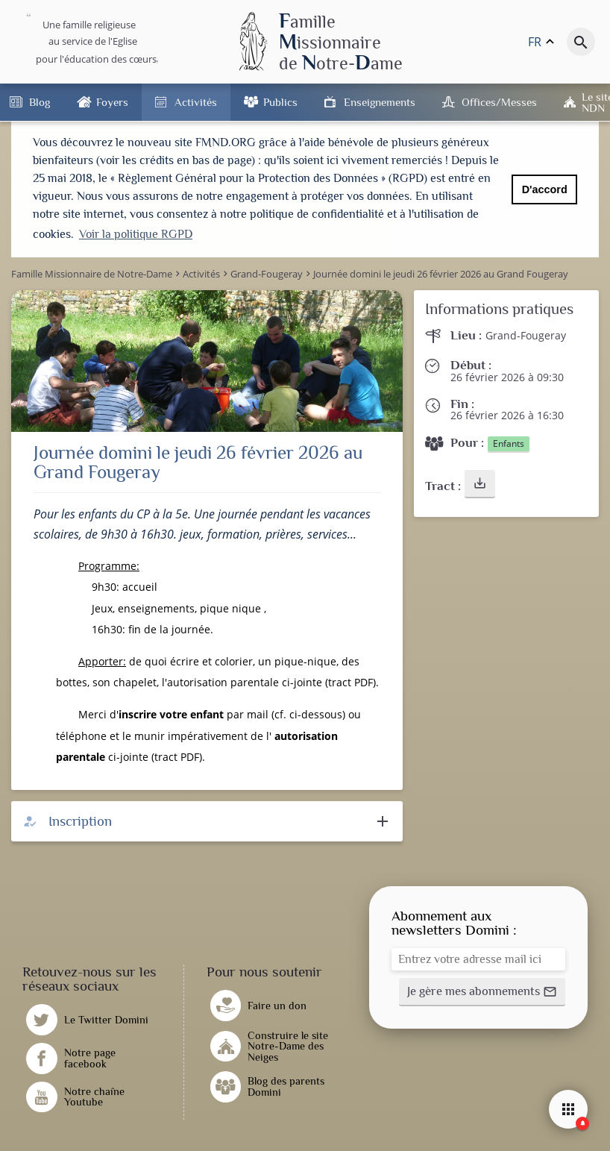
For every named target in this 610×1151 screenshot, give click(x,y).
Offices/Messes (499, 101)
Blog (39, 101)
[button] (480, 482)
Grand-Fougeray (525, 334)
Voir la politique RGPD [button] (135, 234)
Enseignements (379, 101)
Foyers (112, 101)
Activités (195, 101)
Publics (280, 101)
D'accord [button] (544, 189)
